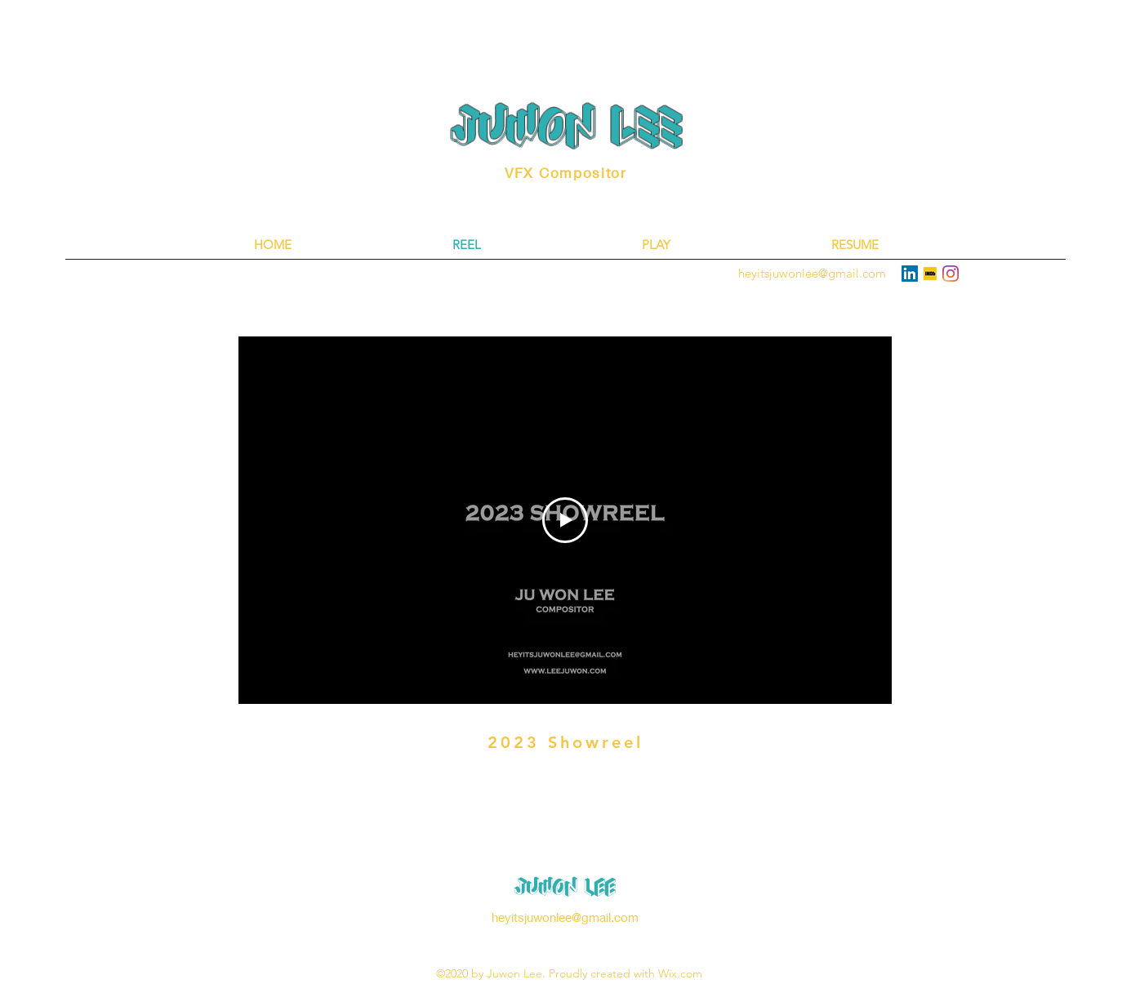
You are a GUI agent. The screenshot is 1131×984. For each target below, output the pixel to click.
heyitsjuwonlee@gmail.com (565, 917)
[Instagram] (950, 273)
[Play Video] (565, 520)
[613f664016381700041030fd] (930, 273)
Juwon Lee (565, 886)
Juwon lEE (566, 127)
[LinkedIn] (910, 273)
